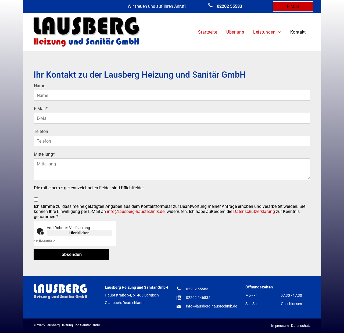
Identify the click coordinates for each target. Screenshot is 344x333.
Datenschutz (300, 326)
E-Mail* (41, 108)
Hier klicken (79, 233)
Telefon (41, 131)
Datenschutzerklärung (254, 211)
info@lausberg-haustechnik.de (135, 211)
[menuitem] (208, 32)
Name (39, 85)
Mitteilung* (44, 154)
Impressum (280, 326)
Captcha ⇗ (43, 240)
